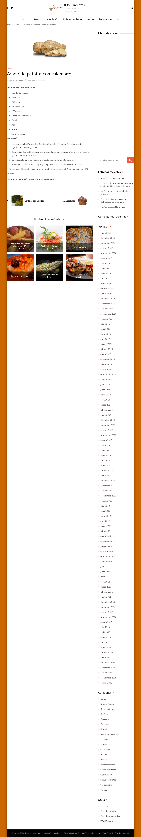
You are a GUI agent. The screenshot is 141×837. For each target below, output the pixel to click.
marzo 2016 (106, 283)
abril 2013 (105, 460)
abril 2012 (105, 521)
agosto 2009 (106, 683)
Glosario (104, 729)
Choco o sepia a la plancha (79, 276)
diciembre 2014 (107, 359)
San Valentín (106, 774)
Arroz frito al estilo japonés (112, 178)
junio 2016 (105, 268)
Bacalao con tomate (20, 276)
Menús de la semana (109, 734)
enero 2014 (105, 415)
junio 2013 (105, 450)
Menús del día (52, 19)
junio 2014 (105, 389)
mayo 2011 (105, 576)
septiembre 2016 (108, 253)
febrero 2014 (106, 410)
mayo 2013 (105, 455)
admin (9, 80)
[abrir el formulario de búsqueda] (132, 8)
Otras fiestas (106, 749)
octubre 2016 (106, 248)
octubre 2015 (106, 308)
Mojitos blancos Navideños (112, 207)
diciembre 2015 (107, 298)
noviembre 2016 (108, 243)
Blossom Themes (85, 833)
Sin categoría (106, 785)
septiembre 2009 (108, 677)
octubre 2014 (106, 369)
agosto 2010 (106, 622)
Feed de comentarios (110, 816)
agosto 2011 (106, 561)
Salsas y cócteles (108, 769)
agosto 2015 (106, 319)
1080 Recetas (74, 5)
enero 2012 (105, 536)
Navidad (104, 739)
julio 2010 (105, 627)
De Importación (107, 709)
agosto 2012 (106, 501)
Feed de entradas (108, 811)
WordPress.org (107, 821)
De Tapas (104, 714)
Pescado (10, 69)
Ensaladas (104, 719)
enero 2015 (105, 354)
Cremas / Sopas (107, 704)
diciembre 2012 (107, 480)
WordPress (107, 833)
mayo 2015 (105, 334)
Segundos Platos (108, 779)
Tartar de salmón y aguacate (49, 247)
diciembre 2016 (107, 238)
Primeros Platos (107, 764)
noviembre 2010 (108, 607)
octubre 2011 (106, 551)
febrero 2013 (106, 470)
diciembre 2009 (107, 662)
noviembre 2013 (108, 425)
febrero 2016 (106, 288)
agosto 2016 (106, 258)
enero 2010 (105, 657)
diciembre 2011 (107, 541)
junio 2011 (105, 571)
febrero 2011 (106, 592)
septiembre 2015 (108, 314)
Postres (103, 759)
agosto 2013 (106, 440)
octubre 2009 (106, 672)
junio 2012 (105, 511)
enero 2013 (105, 475)
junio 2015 (105, 329)
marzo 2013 (106, 465)
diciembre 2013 (107, 420)
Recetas (37, 19)
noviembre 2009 (108, 667)
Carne (103, 699)
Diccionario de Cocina (72, 19)
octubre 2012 (106, 490)
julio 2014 (105, 384)
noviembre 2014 (108, 364)
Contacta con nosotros (109, 19)
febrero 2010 (106, 652)
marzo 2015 (106, 344)
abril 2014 (105, 399)
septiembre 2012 (108, 495)
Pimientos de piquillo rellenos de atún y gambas (20, 246)
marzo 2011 (106, 587)
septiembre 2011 (108, 556)
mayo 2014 (105, 394)
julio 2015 (105, 324)
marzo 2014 (106, 405)
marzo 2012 (106, 526)
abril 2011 (105, 581)
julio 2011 (105, 566)
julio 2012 (105, 506)
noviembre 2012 (108, 485)
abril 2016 (105, 278)
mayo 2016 (105, 273)
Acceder (104, 806)
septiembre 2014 (108, 374)
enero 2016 (105, 293)
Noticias (90, 19)
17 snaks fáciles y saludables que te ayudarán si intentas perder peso (116, 184)
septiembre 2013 (108, 435)
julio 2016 (105, 263)
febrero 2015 (106, 349)
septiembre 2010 (108, 617)
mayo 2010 (105, 637)
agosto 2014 (106, 379)
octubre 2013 (106, 430)
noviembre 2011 (108, 546)
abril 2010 (105, 642)
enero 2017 (105, 233)
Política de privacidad (120, 833)
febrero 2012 (106, 531)
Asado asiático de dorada (50, 276)
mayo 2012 (105, 516)
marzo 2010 (106, 647)
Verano (103, 790)
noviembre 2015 (108, 303)
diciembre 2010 (107, 602)
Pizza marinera (79, 247)
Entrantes (104, 724)
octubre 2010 (106, 612)
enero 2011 (105, 597)
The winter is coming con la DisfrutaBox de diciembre (113, 200)
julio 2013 (105, 445)
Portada (25, 19)
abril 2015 (105, 339)
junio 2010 (105, 632)
